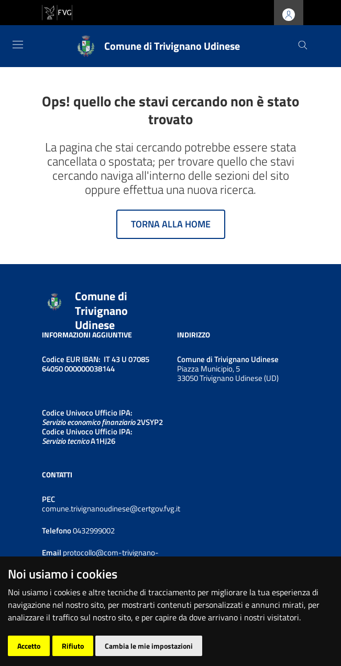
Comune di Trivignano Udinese (101, 311)
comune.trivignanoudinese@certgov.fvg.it (111, 509)
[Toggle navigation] (18, 44)
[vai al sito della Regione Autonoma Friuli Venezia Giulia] (57, 11)
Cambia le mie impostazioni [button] (149, 645)
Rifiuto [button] (73, 645)
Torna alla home (171, 224)
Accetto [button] (28, 645)
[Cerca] (302, 46)
